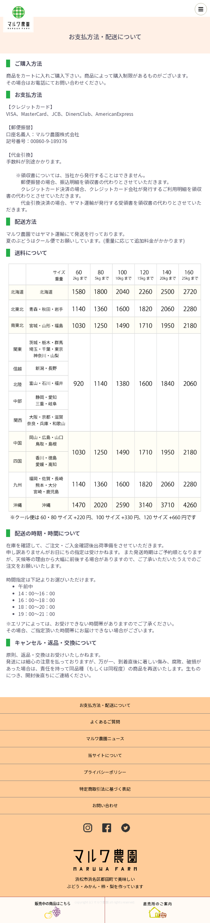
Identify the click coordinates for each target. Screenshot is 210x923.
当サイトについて (105, 755)
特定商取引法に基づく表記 (105, 789)
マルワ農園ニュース (105, 738)
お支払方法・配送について (105, 705)
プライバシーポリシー (105, 772)
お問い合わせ (105, 805)
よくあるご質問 (105, 722)
